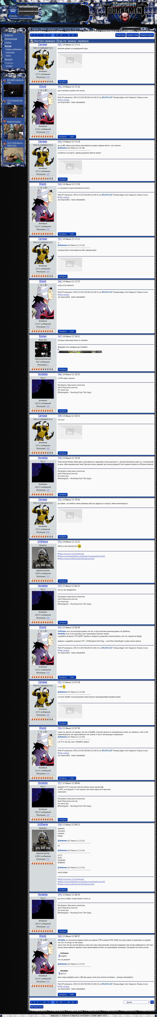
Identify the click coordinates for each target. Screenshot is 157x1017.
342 (59, 86)
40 (69, 35)
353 (59, 586)
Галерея (8, 59)
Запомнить (13, 16)
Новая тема (132, 35)
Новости (9, 35)
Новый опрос (146, 35)
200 (47, 77)
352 (59, 541)
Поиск (8, 55)
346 (59, 281)
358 (59, 824)
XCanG (42, 86)
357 (59, 783)
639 (47, 132)
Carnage (42, 44)
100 (47, 406)
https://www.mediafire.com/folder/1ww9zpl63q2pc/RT (82, 556)
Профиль (63, 81)
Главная (35, 29)
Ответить (120, 35)
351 (59, 499)
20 (61, 35)
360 (59, 936)
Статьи (8, 42)
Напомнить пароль (25, 18)
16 (44, 35)
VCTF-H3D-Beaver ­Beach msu (15, 144)
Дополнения (11, 38)
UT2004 (9, 66)
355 (59, 682)
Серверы (9, 62)
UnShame (43, 541)
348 (59, 374)
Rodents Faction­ (14, 121)
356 (59, 728)
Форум (8, 46)
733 (47, 576)
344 (59, 184)
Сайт (72, 136)
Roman (42, 336)
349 (59, 415)
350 (59, 458)
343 (59, 141)
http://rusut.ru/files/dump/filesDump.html (76, 558)
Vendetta (43, 374)
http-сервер (64, 100)
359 (59, 894)
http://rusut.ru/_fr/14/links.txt (71, 553)
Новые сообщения (14, 49)
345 (59, 239)
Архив (60, 29)
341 (59, 44)
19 (57, 35)
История (52, 29)
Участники (10, 52)
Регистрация (14, 18)
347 (59, 336)
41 (73, 35)
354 (59, 627)
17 (49, 35)
